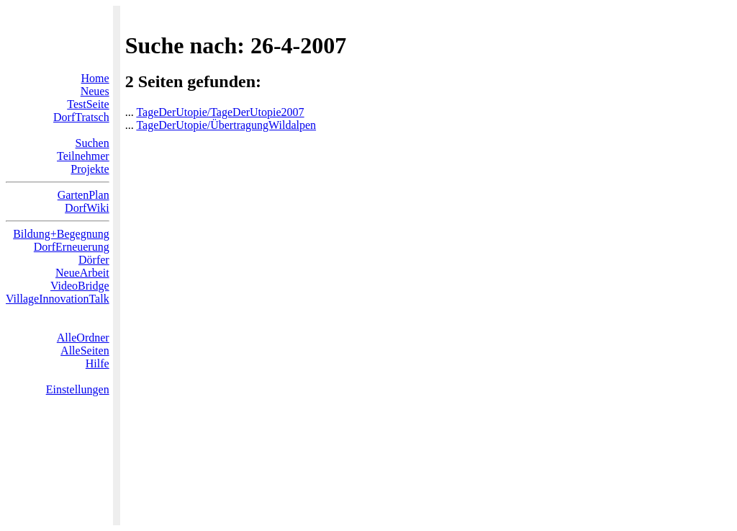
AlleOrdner (83, 337)
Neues (95, 91)
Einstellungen (77, 389)
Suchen (92, 143)
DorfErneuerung (71, 247)
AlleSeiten (84, 350)
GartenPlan (83, 195)
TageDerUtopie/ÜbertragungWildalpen (226, 125)
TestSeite (88, 104)
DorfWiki (87, 208)
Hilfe (97, 363)
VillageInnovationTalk (57, 299)
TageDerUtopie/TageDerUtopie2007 (220, 112)
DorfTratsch (81, 117)
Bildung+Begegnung (61, 234)
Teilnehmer (83, 156)
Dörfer (93, 260)
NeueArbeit (82, 273)
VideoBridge (79, 286)
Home (95, 78)
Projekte (90, 169)
